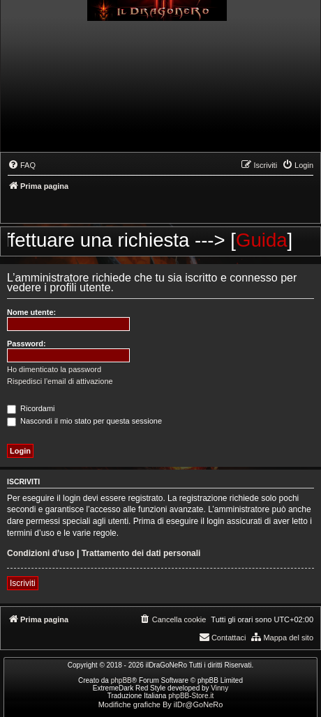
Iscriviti (23, 583)
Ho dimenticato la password (54, 369)
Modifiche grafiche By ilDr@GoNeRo (160, 704)
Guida (268, 240)
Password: (26, 343)
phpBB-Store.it (191, 696)
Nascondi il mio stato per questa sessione (84, 421)
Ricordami (31, 408)
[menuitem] (22, 165)
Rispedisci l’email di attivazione (60, 381)
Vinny (219, 688)
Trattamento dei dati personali (141, 553)
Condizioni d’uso (41, 553)
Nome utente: (31, 312)
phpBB (121, 680)
